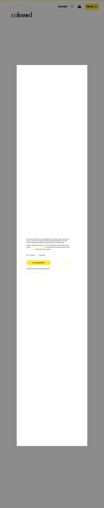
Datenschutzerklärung (38, 247)
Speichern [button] (66, 262)
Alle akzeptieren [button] (38, 263)
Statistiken (40, 255)
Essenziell (30, 255)
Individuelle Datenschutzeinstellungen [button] (38, 268)
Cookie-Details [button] (31, 272)
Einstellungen (30, 249)
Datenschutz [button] (41, 272)
